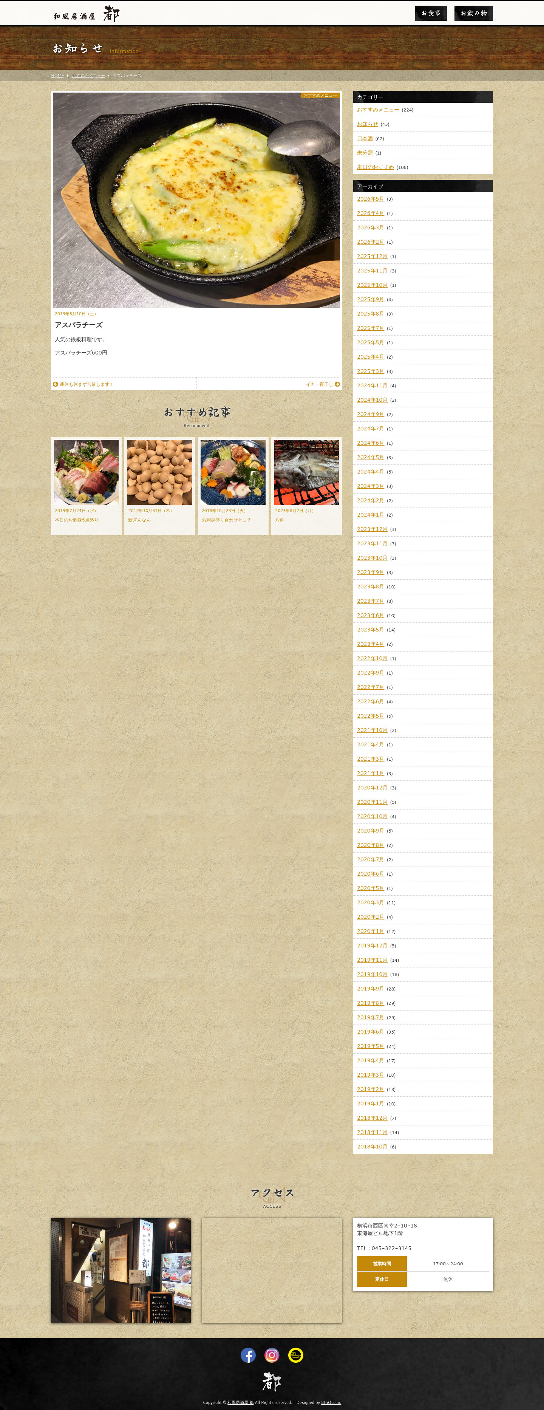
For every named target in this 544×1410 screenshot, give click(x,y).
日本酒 (365, 138)
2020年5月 (370, 888)
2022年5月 (370, 716)
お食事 (431, 13)
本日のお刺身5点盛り (77, 520)
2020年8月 (370, 845)
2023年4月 (370, 644)
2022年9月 (370, 672)
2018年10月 (372, 1146)
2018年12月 (372, 1118)
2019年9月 (370, 988)
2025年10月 (372, 285)
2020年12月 (372, 787)
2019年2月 (370, 1089)
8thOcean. (331, 1402)
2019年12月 (372, 945)
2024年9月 (370, 414)
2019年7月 (370, 1017)
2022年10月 (372, 658)
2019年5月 (370, 1046)
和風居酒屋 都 (240, 1402)
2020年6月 (370, 874)
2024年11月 (372, 385)
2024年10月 (372, 400)
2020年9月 (370, 830)
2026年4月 (370, 213)
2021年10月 (372, 730)
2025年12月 (372, 256)
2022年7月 (370, 687)
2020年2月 (370, 917)
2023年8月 (370, 586)
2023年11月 (372, 543)
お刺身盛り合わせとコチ (227, 520)
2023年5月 (370, 629)
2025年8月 (370, 313)
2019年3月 (370, 1075)
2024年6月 (370, 443)
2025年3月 (370, 371)
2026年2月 (370, 242)
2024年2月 (370, 500)
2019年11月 (372, 960)
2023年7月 (370, 601)
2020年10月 (372, 816)
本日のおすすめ (375, 167)
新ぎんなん (139, 520)
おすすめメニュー (320, 95)
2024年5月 (370, 457)
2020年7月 (370, 859)
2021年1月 (370, 773)
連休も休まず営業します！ (83, 384)
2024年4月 (370, 471)
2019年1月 (370, 1103)
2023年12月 (372, 529)
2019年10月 (372, 974)
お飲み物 (473, 13)
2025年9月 (370, 299)
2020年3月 (370, 902)
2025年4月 (370, 357)
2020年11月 (372, 802)
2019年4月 (370, 1060)
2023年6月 (370, 615)
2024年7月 (370, 428)
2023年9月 (370, 572)
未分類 (365, 152)
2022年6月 (370, 701)
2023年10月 (372, 558)
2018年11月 (372, 1132)
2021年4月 (370, 744)
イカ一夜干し (323, 384)
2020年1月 (370, 931)
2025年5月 (370, 342)
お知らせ (367, 124)
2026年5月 (370, 199)
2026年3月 (370, 227)
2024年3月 (370, 486)
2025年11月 (372, 270)
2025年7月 (370, 328)
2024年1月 (370, 514)
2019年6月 (370, 1031)
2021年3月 (370, 759)
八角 (279, 520)
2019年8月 (370, 1003)
